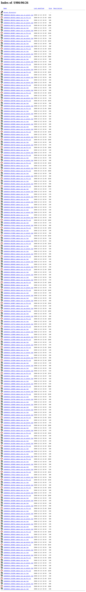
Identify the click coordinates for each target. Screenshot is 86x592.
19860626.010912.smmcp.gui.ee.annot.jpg (18, 54)
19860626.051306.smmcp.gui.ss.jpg (16, 181)
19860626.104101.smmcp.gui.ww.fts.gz (17, 311)
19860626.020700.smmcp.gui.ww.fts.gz (17, 101)
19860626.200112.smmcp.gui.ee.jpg (16, 521)
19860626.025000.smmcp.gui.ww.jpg (16, 127)
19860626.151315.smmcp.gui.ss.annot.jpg (18, 430)
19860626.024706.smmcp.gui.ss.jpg (16, 121)
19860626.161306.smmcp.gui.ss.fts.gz (17, 446)
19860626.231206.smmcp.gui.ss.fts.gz (17, 571)
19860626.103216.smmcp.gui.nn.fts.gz (17, 290)
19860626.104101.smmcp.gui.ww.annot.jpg (18, 308)
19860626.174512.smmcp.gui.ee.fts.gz (17, 472)
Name (5, 8)
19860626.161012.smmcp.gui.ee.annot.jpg (18, 438)
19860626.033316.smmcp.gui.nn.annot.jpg (18, 129)
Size (50, 8)
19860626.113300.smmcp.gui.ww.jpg (16, 342)
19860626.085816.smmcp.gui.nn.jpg (16, 251)
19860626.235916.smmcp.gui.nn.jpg (16, 589)
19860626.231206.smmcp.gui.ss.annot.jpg (18, 568)
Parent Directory (10, 12)
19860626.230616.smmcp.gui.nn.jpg (16, 565)
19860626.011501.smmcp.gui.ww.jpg (16, 75)
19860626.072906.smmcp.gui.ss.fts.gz (17, 236)
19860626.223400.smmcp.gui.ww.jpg (16, 560)
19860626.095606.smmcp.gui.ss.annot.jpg (18, 275)
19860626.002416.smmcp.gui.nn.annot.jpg (18, 15)
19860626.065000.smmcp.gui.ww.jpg (16, 223)
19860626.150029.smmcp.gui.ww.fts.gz (17, 425)
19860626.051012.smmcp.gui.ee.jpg (16, 173)
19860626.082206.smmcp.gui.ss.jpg (16, 246)
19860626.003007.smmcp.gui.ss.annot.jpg (18, 30)
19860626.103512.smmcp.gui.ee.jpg (16, 298)
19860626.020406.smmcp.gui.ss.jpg (16, 95)
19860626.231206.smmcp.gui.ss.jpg (16, 573)
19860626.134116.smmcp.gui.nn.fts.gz (17, 394)
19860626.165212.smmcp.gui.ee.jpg (16, 462)
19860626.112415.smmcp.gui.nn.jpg (16, 321)
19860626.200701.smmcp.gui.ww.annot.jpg (18, 524)
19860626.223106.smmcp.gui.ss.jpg (16, 552)
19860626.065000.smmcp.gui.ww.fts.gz (17, 220)
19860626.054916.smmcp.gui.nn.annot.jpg (18, 191)
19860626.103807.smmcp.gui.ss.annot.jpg (18, 301)
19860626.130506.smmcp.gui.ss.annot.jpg (18, 378)
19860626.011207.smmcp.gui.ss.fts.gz (17, 64)
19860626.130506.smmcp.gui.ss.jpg (16, 381)
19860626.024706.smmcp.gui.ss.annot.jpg (18, 119)
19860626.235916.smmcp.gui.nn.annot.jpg (18, 584)
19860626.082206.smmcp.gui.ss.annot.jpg (18, 241)
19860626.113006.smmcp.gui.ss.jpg (16, 334)
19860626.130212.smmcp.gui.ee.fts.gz (17, 373)
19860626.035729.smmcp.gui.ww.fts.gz (17, 147)
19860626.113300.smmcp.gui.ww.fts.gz (17, 339)
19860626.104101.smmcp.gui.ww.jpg (16, 314)
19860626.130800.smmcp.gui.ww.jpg (16, 389)
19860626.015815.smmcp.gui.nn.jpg (16, 80)
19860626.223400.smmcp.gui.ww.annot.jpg (18, 555)
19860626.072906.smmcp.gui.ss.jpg (16, 238)
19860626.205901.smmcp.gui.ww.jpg (16, 547)
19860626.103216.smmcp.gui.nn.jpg (16, 293)
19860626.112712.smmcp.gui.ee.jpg (16, 329)
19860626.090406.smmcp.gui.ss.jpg (16, 264)
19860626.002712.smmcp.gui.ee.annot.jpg (18, 23)
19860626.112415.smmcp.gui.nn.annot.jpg (18, 316)
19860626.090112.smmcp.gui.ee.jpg (16, 259)
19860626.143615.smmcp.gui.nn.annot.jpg (18, 410)
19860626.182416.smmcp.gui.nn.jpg (16, 490)
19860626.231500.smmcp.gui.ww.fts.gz (17, 578)
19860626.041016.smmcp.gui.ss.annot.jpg (18, 153)
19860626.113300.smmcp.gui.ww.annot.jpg (18, 337)
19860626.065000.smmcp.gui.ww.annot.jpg (18, 217)
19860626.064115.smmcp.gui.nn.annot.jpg (18, 207)
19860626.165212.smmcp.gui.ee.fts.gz (17, 459)
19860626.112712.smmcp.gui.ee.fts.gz (17, 327)
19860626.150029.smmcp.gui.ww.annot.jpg (18, 423)
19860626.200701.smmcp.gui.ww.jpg (16, 526)
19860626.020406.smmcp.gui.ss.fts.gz (17, 93)
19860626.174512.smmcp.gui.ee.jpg (16, 475)
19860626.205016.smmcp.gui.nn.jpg (16, 534)
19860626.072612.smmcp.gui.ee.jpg (16, 230)
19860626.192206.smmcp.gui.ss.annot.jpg (18, 506)
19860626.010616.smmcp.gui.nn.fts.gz (17, 49)
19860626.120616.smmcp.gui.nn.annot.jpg (18, 345)
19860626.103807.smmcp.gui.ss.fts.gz (17, 303)
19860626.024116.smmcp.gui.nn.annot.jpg (18, 106)
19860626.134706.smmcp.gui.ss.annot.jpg (18, 399)
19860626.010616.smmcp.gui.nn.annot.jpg (18, 46)
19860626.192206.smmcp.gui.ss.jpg (16, 511)
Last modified (39, 8)
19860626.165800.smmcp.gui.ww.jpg (16, 467)
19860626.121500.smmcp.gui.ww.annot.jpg (18, 358)
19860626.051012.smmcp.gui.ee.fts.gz (17, 171)
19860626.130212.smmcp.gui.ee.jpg (16, 376)
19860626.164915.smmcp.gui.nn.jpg (16, 454)
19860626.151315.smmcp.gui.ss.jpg (16, 436)
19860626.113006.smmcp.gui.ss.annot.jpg (18, 332)
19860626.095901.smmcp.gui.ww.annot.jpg (18, 280)
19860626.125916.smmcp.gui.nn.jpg (16, 368)
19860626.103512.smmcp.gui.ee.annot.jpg (18, 295)
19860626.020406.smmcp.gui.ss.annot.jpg (18, 90)
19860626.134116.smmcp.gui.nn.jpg (16, 397)
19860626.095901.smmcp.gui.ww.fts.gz (17, 282)
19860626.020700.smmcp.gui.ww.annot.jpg (18, 98)
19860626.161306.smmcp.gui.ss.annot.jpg (18, 443)
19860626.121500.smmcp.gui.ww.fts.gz (17, 360)
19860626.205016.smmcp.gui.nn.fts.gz (17, 532)
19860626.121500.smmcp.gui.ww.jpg (16, 363)
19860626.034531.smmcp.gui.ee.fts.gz (17, 140)
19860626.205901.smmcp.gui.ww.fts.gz (17, 545)
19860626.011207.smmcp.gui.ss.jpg (16, 67)
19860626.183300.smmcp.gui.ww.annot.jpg (18, 501)
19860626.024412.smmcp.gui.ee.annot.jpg (18, 114)
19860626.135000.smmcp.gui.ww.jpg (16, 407)
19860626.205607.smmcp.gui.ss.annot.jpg (18, 537)
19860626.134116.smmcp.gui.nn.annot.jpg (18, 391)
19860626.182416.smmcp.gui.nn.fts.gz (17, 488)
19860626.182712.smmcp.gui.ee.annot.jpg (18, 493)
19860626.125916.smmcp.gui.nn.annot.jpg (18, 365)
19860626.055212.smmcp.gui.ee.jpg (16, 199)
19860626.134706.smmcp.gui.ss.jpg (16, 402)
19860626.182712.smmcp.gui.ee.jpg (16, 498)
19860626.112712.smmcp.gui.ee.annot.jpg (18, 324)
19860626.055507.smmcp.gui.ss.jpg (16, 204)
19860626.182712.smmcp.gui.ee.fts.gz (17, 495)
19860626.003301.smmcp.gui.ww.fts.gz (17, 41)
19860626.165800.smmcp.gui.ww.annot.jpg (18, 464)
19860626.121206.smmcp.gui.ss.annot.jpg (18, 352)
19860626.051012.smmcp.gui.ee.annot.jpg (18, 168)
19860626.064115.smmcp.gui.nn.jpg (16, 210)
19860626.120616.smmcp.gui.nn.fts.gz (17, 347)
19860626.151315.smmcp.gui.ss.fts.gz (17, 433)
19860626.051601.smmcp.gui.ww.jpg (16, 189)
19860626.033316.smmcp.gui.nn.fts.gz (17, 132)
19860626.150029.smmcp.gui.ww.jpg (16, 428)
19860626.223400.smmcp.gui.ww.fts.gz (17, 558)
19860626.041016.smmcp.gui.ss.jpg (16, 158)
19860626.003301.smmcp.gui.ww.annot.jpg (18, 38)
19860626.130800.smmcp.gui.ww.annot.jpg (18, 384)
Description (57, 8)
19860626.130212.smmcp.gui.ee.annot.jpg (18, 371)
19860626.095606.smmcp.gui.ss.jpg (16, 277)
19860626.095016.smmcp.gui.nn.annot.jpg (18, 267)
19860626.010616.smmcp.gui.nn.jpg (16, 51)
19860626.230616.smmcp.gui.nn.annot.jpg (18, 563)
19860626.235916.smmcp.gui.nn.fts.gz (17, 586)
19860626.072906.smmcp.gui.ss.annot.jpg (18, 233)
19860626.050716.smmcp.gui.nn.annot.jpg (18, 160)
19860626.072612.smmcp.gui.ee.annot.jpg (18, 225)
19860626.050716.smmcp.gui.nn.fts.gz (17, 163)
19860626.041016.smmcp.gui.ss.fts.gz (17, 155)
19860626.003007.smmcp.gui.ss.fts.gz (17, 33)
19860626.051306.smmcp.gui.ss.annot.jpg (18, 176)
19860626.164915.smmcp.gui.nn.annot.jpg (18, 451)
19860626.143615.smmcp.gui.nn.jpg (16, 412)
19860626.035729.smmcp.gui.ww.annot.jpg (18, 145)
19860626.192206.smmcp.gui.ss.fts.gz (17, 508)
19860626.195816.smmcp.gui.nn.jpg (16, 516)
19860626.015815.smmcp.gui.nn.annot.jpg (18, 77)
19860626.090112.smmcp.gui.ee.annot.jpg (18, 254)
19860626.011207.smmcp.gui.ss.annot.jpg (18, 62)
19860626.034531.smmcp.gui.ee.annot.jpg (18, 137)
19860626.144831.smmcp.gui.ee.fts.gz (17, 417)
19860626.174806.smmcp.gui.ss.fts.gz (17, 480)
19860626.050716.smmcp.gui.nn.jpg (16, 166)
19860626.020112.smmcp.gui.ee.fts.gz (17, 85)
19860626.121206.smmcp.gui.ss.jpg (16, 355)
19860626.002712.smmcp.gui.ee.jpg (16, 28)
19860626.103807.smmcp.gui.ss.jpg (16, 306)
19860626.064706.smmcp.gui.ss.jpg (16, 215)
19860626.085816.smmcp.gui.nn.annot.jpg (18, 249)
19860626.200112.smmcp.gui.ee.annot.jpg (18, 519)
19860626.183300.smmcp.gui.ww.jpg (16, 503)
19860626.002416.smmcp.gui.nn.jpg (16, 20)
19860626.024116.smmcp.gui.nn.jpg (16, 111)
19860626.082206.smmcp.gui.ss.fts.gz (17, 243)
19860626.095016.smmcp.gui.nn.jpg (16, 272)
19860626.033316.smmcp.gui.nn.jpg (16, 134)
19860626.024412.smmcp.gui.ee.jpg (16, 116)
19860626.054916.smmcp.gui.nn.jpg (16, 194)
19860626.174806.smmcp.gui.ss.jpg (16, 482)
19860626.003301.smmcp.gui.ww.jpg (16, 43)
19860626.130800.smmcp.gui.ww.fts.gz (17, 386)
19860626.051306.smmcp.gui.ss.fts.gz (17, 178)
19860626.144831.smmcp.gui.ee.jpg (16, 420)
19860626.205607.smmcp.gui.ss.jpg (16, 539)
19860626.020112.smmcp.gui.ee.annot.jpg (18, 82)
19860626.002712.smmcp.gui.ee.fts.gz (17, 25)
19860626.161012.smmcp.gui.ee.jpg (16, 441)
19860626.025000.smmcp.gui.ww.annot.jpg (18, 124)
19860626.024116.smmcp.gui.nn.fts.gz (17, 108)
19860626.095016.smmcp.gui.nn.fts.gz (17, 269)
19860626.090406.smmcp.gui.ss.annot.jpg (18, 262)
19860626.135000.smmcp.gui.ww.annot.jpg (18, 404)
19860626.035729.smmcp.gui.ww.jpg (16, 150)
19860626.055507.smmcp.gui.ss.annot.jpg (18, 202)
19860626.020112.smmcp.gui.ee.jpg (16, 88)
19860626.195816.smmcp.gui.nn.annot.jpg (18, 513)
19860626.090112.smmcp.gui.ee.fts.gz (17, 256)
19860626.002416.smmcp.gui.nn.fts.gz (17, 17)
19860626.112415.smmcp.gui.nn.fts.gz (17, 319)
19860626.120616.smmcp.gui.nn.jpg (16, 350)
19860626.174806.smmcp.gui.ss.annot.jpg (18, 477)
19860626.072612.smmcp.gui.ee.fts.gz (17, 228)
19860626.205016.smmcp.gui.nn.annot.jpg (18, 529)
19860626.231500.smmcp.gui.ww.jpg (16, 581)
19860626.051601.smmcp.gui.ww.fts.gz (17, 186)
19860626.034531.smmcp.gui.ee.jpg (16, 142)
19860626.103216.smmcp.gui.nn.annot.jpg (18, 288)
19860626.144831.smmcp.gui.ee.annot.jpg (18, 415)
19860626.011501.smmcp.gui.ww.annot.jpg (18, 69)
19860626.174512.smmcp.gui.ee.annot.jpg (18, 469)
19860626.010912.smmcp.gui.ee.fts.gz (17, 56)
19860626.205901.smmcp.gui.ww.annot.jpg (18, 542)
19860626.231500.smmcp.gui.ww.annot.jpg (18, 576)
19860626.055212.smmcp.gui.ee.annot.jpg (18, 197)
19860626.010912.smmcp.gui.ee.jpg (16, 59)
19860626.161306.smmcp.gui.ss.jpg (16, 449)
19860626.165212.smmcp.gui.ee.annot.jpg (18, 456)
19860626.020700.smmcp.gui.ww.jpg (16, 103)
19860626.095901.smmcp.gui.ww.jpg (16, 285)
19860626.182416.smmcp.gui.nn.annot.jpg (18, 485)
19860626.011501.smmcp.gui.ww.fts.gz (17, 72)
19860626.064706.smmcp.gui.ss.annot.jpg (18, 212)
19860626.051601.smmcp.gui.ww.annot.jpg (18, 184)
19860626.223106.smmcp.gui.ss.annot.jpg (18, 550)
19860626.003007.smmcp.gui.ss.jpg (16, 36)
